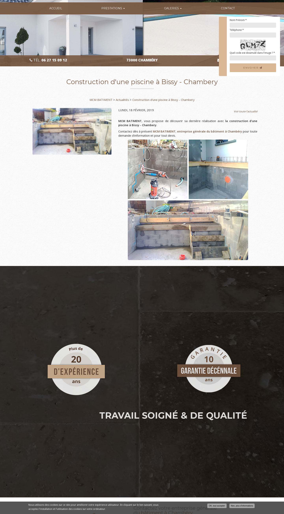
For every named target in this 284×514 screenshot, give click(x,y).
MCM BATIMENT (101, 100)
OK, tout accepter (217, 506)
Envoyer (253, 67)
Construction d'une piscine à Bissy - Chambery (163, 100)
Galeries (173, 8)
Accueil (55, 8)
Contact (228, 8)
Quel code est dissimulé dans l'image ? (252, 53)
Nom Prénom (238, 20)
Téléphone (237, 30)
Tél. (48, 60)
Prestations (113, 8)
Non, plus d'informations (242, 506)
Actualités (122, 100)
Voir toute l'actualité (245, 111)
